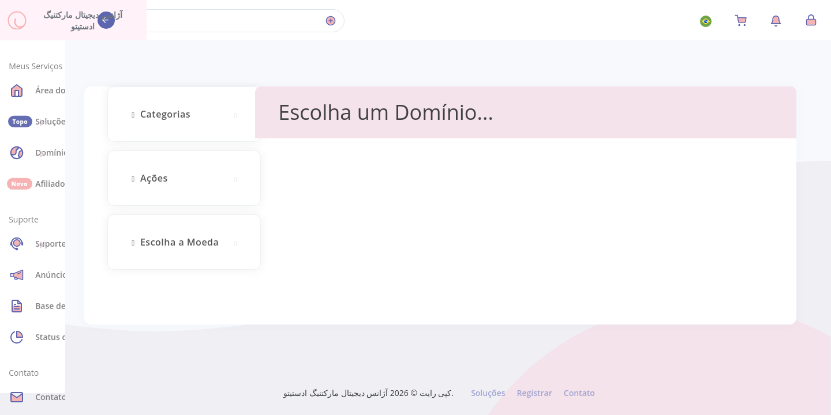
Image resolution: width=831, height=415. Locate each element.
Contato (578, 392)
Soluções (487, 392)
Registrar (533, 392)
